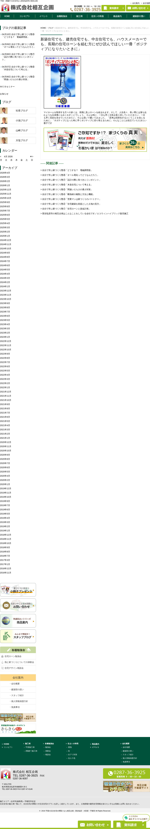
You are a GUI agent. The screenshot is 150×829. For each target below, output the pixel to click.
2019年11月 (5, 492)
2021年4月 (5, 425)
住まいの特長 (97, 16)
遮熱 (70, 747)
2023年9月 (5, 303)
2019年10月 (5, 497)
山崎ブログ (22, 130)
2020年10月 (5, 450)
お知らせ (4, 94)
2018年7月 (5, 556)
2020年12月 (5, 442)
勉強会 (48, 747)
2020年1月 (5, 484)
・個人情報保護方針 (18, 701)
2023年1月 (5, 337)
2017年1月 (5, 564)
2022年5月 (5, 370)
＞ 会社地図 (145, 3)
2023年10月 (5, 299)
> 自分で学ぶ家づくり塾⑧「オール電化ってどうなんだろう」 (69, 175)
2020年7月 (5, 463)
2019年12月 (5, 488)
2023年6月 (5, 316)
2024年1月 (5, 286)
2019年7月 (5, 505)
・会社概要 (14, 683)
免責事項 (126, 762)
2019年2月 (5, 526)
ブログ (6, 27)
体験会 (48, 751)
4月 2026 (8, 156)
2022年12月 (5, 341)
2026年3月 (5, 177)
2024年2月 (5, 282)
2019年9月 (5, 501)
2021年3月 (5, 429)
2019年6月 (5, 509)
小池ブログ (22, 120)
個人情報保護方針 (130, 758)
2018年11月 (5, 539)
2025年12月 (5, 189)
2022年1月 (5, 387)
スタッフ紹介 (128, 755)
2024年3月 (5, 278)
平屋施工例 (30, 747)
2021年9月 (5, 404)
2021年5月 (5, 421)
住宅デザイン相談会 (14, 668)
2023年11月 (5, 295)
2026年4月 (5, 173)
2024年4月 (5, 274)
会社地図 (126, 747)
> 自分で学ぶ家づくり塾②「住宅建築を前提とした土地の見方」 (70, 204)
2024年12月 (5, 240)
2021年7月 (5, 412)
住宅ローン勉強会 (13, 656)
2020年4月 (5, 476)
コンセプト (24, 16)
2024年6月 (5, 265)
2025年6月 (5, 215)
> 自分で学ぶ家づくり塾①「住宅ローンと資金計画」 (65, 208)
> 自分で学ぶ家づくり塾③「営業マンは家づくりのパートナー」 (70, 199)
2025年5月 (5, 219)
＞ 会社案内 (135, 3)
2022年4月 (5, 375)
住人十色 (71, 758)
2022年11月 (5, 345)
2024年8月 (5, 257)
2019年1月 (5, 530)
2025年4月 (5, 223)
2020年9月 (5, 455)
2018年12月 (5, 535)
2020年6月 (5, 467)
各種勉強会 (61, 16)
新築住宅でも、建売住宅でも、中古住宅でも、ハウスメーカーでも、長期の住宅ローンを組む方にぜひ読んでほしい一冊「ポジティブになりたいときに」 (93, 44)
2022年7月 (5, 362)
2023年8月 (5, 307)
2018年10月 (5, 543)
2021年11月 (5, 396)
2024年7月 (5, 261)
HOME (7, 16)
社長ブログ (22, 110)
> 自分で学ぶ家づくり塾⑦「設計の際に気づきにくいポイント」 (70, 180)
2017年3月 (5, 560)
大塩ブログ (22, 140)
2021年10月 (5, 400)
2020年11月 (5, 446)
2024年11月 (5, 244)
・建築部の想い (16, 689)
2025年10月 (5, 198)
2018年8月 (5, 551)
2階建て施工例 (31, 751)
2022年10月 (5, 349)
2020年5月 (5, 471)
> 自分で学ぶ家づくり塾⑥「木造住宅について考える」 (66, 184)
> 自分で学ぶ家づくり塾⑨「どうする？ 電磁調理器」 (66, 170)
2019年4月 (5, 518)
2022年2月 (5, 383)
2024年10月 (5, 248)
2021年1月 (5, 438)
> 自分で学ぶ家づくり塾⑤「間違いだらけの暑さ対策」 (66, 189)
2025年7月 (5, 210)
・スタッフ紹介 (16, 695)
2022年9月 (5, 354)
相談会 (48, 755)
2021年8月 (5, 408)
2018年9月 (5, 547)
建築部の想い (128, 751)
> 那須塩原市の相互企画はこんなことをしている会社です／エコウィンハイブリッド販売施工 (84, 213)
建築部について (138, 16)
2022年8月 (5, 358)
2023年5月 (5, 320)
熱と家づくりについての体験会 (19, 662)
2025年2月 (5, 231)
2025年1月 (5, 236)
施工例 (79, 16)
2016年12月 (5, 568)
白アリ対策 (72, 755)
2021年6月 (5, 417)
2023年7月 (5, 311)
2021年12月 (5, 391)
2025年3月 (5, 227)
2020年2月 (5, 480)
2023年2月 (5, 333)
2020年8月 (5, 459)
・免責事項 (14, 707)
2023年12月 (5, 290)
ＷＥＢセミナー (7, 86)
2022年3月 (5, 379)
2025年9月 (5, 202)
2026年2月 (5, 181)
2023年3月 (5, 328)
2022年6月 (5, 366)
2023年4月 (5, 324)
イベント (43, 16)
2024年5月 (5, 269)
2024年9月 (5, 253)
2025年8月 (5, 206)
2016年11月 (5, 572)
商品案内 (117, 16)
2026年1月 (5, 185)
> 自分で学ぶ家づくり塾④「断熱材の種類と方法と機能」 (67, 194)
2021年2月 (5, 434)
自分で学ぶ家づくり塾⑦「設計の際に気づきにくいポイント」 (18, 57)
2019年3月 (5, 522)
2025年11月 (5, 194)
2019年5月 (5, 514)
